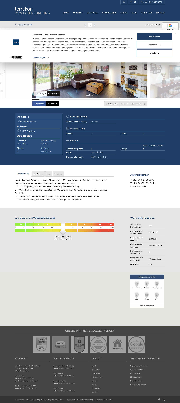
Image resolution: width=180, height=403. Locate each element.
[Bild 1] (35, 99)
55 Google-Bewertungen (170, 40)
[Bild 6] (69, 99)
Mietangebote (136, 377)
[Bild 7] (76, 99)
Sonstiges (58, 174)
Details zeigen (39, 28)
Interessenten (97, 377)
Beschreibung (23, 173)
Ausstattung (38, 174)
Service (95, 381)
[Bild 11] (103, 99)
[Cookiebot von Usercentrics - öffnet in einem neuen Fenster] (16, 28)
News (94, 384)
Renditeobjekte (136, 381)
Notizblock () (109, 104)
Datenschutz (99, 399)
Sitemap (109, 399)
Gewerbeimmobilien (138, 384)
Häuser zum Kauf (137, 369)
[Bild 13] (117, 99)
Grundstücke (135, 373)
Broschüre (135, 104)
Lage (49, 174)
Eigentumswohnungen (139, 366)
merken (122, 104)
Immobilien (96, 369)
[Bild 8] (83, 99)
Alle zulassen (154, 7)
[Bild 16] (137, 99)
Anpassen (155, 15)
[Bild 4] (56, 99)
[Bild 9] (90, 99)
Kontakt (95, 392)
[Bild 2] (42, 99)
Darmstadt (96, 388)
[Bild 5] (63, 99)
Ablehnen (154, 23)
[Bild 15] (130, 99)
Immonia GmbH (58, 399)
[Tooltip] (177, 43)
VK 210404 (22, 143)
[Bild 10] (96, 99)
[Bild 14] (123, 99)
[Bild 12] (110, 99)
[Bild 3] (49, 99)
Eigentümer (96, 373)
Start (94, 366)
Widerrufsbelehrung (85, 399)
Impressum (71, 399)
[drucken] (145, 103)
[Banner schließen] (176, 4)
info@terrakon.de (138, 186)
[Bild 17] (144, 99)
